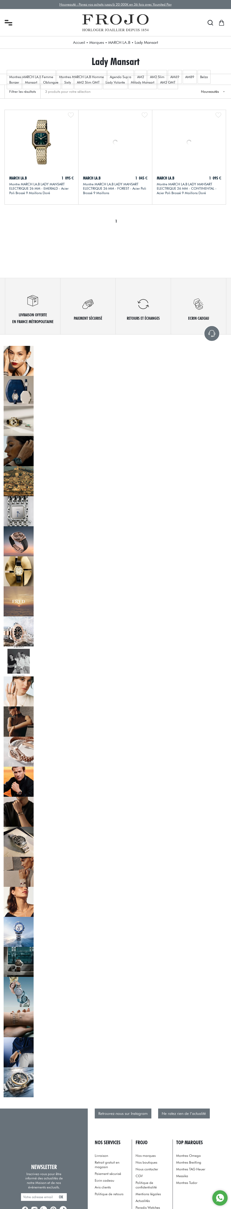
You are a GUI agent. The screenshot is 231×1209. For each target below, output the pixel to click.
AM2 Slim (157, 77)
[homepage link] (115, 23)
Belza (204, 77)
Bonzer (14, 82)
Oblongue (50, 82)
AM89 (189, 77)
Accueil (79, 42)
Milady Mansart (142, 82)
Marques (96, 42)
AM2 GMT (168, 82)
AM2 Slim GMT (88, 82)
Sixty (67, 82)
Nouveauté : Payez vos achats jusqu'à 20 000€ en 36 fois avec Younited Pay (115, 4)
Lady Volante (115, 82)
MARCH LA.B (119, 42)
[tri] (212, 92)
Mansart (31, 82)
